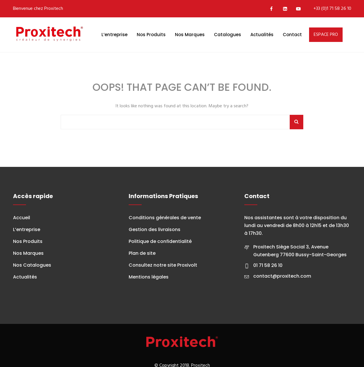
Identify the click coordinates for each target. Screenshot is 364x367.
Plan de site (142, 253)
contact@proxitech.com (282, 276)
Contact (292, 35)
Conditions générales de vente (165, 217)
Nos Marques (190, 35)
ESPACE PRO (326, 34)
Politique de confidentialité (160, 241)
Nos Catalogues (32, 265)
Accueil (21, 217)
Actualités (262, 35)
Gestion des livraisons (154, 229)
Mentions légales (149, 277)
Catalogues (227, 35)
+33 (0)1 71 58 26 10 (332, 8)
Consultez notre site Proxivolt (163, 265)
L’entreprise (114, 35)
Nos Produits (151, 35)
